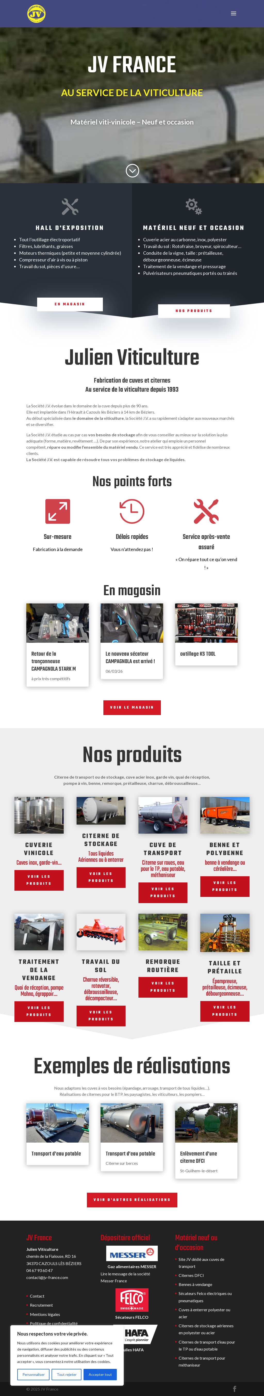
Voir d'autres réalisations (132, 1200)
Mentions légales (45, 1314)
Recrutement (41, 1304)
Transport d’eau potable (56, 1154)
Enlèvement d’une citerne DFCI (198, 1158)
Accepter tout (100, 1374)
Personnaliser (33, 1374)
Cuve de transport (163, 849)
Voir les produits (39, 880)
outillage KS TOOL (198, 654)
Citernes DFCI (191, 1275)
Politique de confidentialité (54, 1323)
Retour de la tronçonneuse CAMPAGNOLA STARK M (53, 661)
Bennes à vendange (195, 1284)
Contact (37, 1295)
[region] (67, 1355)
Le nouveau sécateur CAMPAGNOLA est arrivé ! (130, 658)
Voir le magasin (132, 708)
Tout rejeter (67, 1374)
